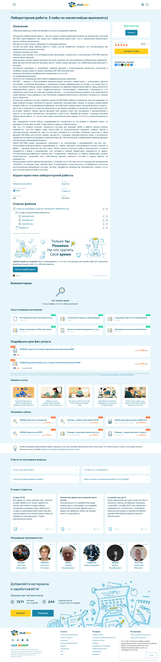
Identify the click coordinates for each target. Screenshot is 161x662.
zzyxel (16, 276)
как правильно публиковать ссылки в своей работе (117, 375)
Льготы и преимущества (69, 643)
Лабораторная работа (22, 184)
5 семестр (65, 191)
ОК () (151, 655)
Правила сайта (97, 635)
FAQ (61, 651)
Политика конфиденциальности (104, 637)
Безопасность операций (101, 646)
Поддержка (96, 651)
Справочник (64, 649)
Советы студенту (66, 637)
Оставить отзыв (131, 51)
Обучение (20, 613)
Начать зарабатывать (25, 269)
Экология (65, 184)
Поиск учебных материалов (140, 635)
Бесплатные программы (69, 635)
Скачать (131, 33)
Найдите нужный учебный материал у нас (60, 449)
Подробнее (43, 613)
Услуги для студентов (138, 637)
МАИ (16, 190)
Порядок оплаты (98, 640)
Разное (63, 646)
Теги (62, 654)
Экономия (63, 640)
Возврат (95, 643)
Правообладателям (99, 649)
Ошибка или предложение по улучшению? (26, 233)
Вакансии (95, 654)
